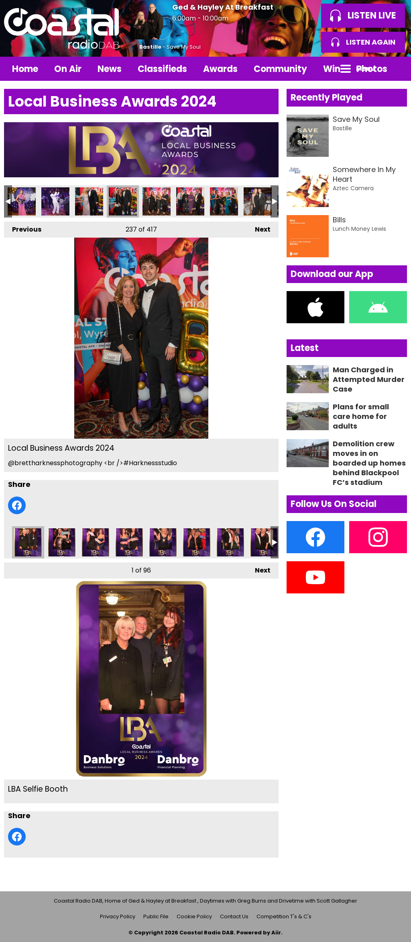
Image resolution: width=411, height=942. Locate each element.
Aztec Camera (353, 188)
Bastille (150, 47)
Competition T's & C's (283, 916)
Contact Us (234, 916)
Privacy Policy (117, 916)
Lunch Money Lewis (359, 229)
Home (25, 69)
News (110, 69)
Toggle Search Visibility (395, 69)
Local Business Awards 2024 (22, 201)
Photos (371, 69)
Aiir (276, 932)
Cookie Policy (194, 916)
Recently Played (326, 97)
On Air (67, 69)
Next (259, 228)
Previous (22, 228)
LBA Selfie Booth (28, 542)
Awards (220, 69)
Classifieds (162, 69)
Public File (156, 916)
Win (331, 69)
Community (280, 69)
